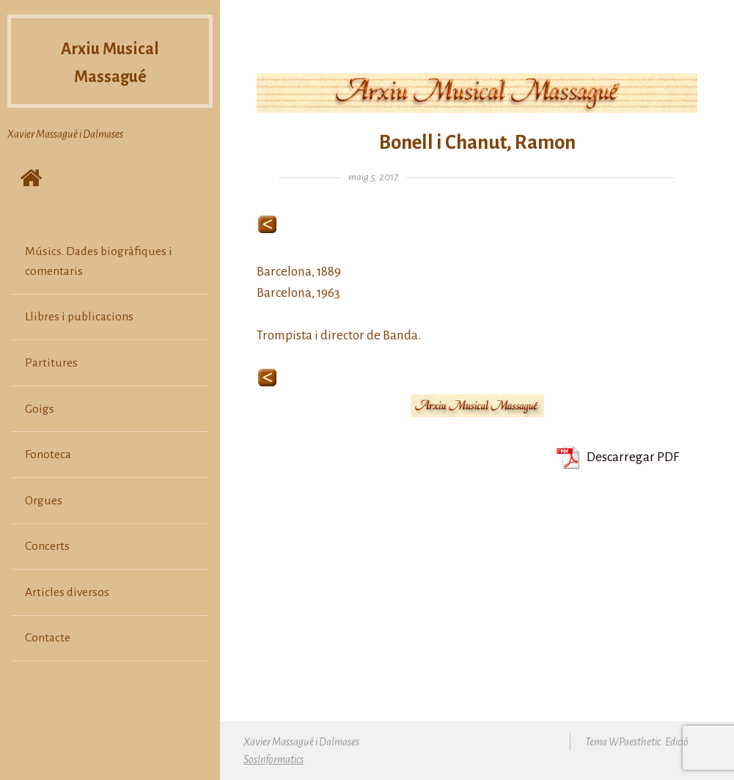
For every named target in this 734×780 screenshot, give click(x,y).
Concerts (47, 546)
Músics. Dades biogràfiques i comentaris (98, 261)
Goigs (39, 409)
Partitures (51, 362)
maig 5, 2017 (373, 177)
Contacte (47, 637)
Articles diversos (67, 592)
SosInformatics (273, 759)
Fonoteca (48, 454)
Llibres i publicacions (79, 316)
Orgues (43, 500)
